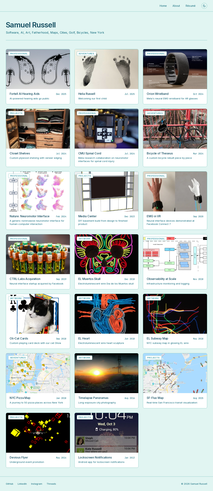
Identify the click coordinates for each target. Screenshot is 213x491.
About (176, 5)
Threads (51, 483)
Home (163, 5)
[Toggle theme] (204, 6)
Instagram (36, 483)
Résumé (191, 5)
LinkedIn (22, 483)
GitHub (9, 483)
